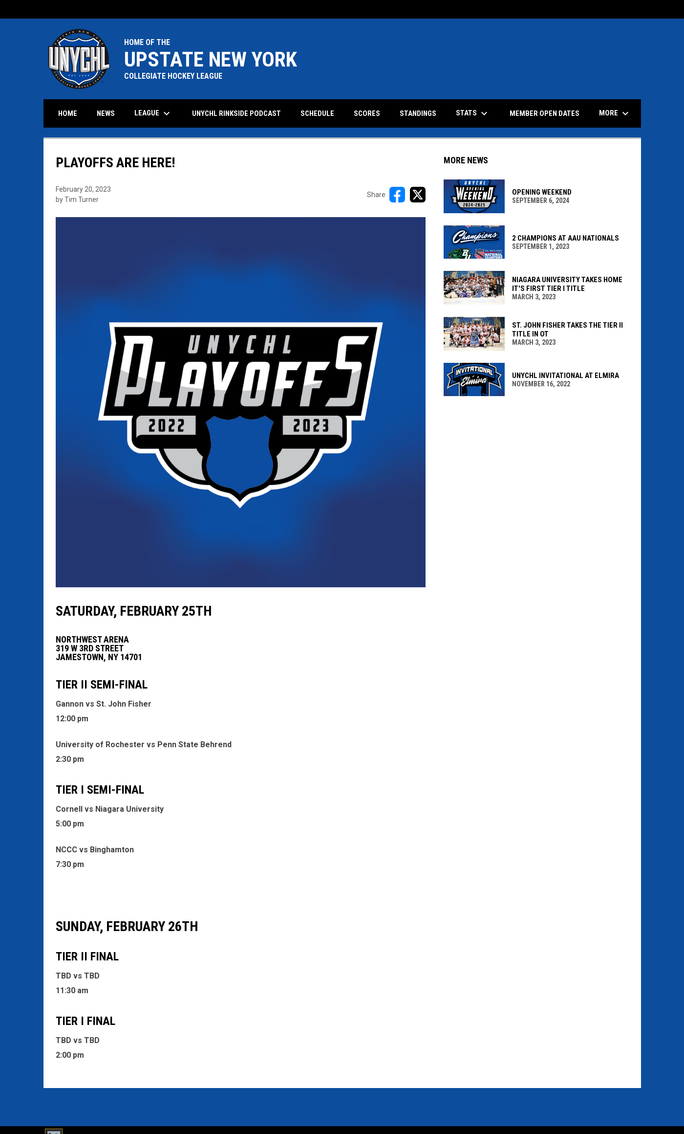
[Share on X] (418, 194)
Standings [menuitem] (418, 113)
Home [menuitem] (67, 113)
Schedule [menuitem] (317, 113)
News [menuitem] (106, 113)
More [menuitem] (615, 113)
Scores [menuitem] (367, 113)
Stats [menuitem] (473, 113)
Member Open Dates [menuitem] (544, 113)
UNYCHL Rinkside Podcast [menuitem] (236, 113)
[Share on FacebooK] (397, 194)
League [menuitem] (153, 113)
